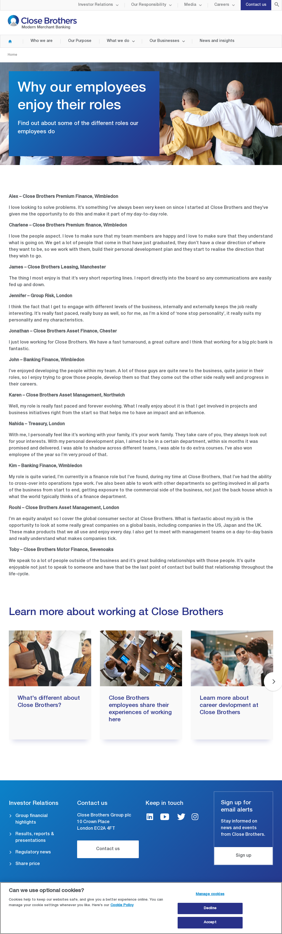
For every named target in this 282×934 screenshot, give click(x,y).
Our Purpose (79, 41)
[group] (50, 684)
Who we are (42, 41)
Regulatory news (33, 852)
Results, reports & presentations (34, 837)
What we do (118, 41)
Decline (210, 908)
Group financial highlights (31, 819)
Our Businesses (164, 41)
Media (190, 5)
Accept (210, 922)
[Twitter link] (181, 817)
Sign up (243, 856)
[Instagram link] (195, 817)
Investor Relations (95, 5)
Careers (221, 5)
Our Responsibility (148, 5)
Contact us (256, 5)
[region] (141, 908)
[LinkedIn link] (149, 817)
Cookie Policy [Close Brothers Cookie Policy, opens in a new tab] (122, 905)
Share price (27, 864)
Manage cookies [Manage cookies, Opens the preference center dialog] (210, 894)
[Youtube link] (164, 817)
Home (7, 41)
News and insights (217, 41)
